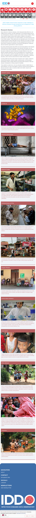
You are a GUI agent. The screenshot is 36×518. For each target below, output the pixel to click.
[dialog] (18, 514)
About (3, 472)
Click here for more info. (21, 513)
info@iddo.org (5, 477)
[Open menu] (32, 3)
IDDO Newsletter (6, 487)
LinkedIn (3, 482)
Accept (32, 516)
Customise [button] (3, 516)
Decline (27, 516)
